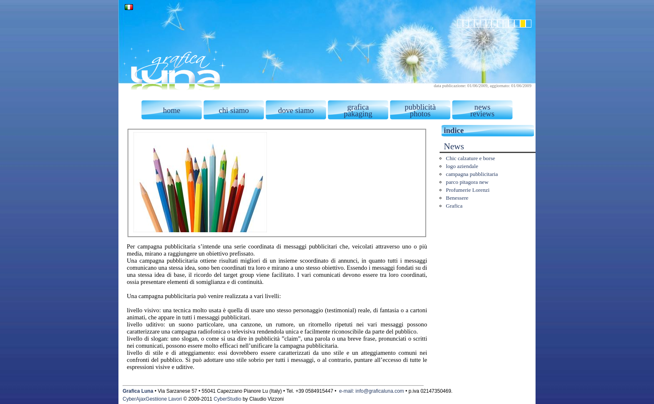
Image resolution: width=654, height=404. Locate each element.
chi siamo (234, 110)
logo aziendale (462, 166)
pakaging (358, 113)
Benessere (457, 198)
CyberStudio (227, 399)
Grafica (454, 206)
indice (454, 130)
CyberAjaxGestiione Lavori (152, 399)
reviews (482, 113)
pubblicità (420, 107)
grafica (358, 107)
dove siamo (296, 110)
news (482, 107)
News (454, 146)
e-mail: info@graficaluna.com (371, 391)
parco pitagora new (467, 182)
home (171, 110)
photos (420, 113)
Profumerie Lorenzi (468, 190)
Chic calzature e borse (470, 158)
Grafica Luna (138, 391)
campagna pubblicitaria (472, 174)
